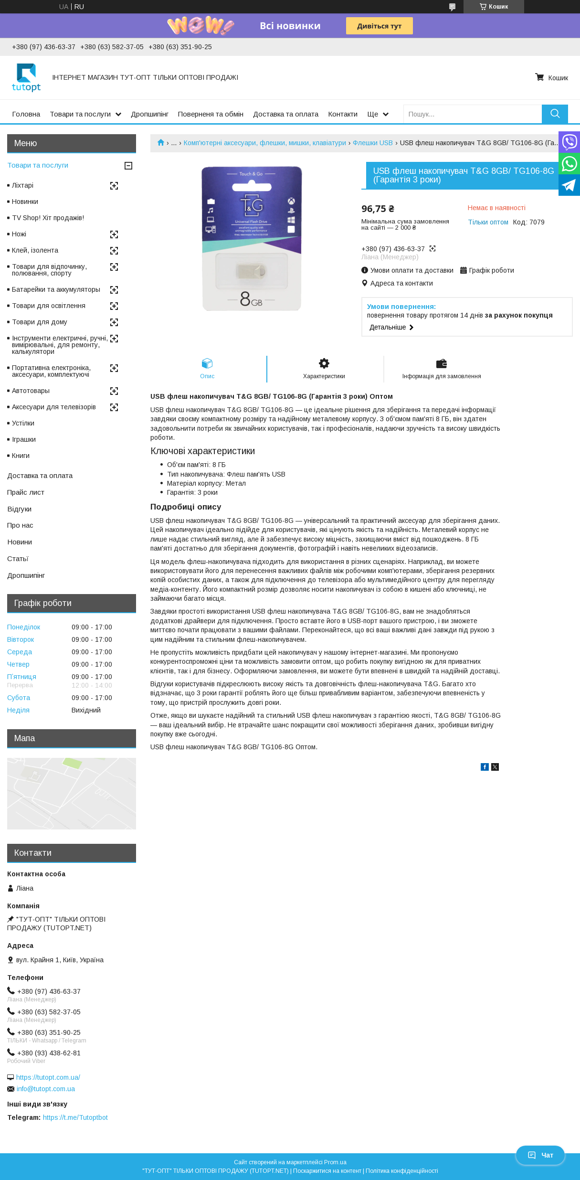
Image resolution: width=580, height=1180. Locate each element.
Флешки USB (373, 143)
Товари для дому (39, 322)
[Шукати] (555, 114)
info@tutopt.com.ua (46, 1089)
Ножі (19, 234)
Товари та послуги (80, 114)
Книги (21, 455)
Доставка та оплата (285, 114)
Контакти (343, 114)
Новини (19, 542)
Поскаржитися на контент (327, 1171)
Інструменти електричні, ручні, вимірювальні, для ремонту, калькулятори (60, 344)
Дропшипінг (150, 114)
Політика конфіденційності (402, 1171)
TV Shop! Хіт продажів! (48, 218)
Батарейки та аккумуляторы (56, 289)
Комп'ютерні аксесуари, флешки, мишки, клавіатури (265, 143)
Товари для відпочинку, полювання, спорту (49, 270)
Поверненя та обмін (210, 114)
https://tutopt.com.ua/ (48, 1077)
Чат (540, 1155)
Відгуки (19, 509)
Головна (26, 114)
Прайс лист (25, 492)
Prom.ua (335, 1162)
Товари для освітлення (48, 305)
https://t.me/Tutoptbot (75, 1117)
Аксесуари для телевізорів (54, 407)
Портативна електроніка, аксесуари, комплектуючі (51, 371)
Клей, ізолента (35, 250)
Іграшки (24, 439)
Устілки (23, 423)
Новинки (25, 201)
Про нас (20, 525)
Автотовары (31, 390)
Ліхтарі (22, 185)
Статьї (18, 558)
